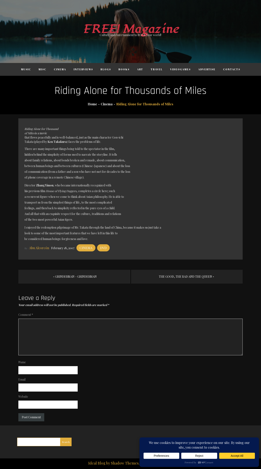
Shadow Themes (125, 463)
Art (140, 69)
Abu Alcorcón (39, 248)
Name (22, 362)
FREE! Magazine (130, 29)
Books (123, 69)
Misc (42, 69)
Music (26, 69)
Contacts (231, 69)
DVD (103, 248)
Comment (25, 315)
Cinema (60, 69)
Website (23, 397)
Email (21, 379)
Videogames (180, 69)
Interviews (83, 69)
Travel (157, 69)
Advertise (207, 69)
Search (66, 442)
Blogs (106, 69)
